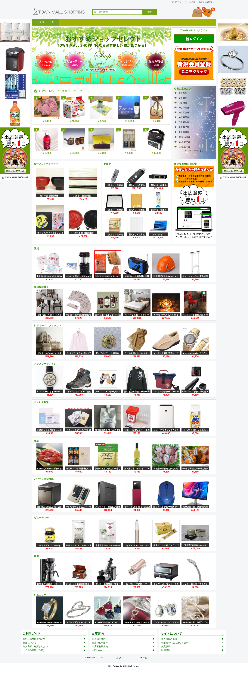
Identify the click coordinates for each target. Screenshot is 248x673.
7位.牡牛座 (184, 122)
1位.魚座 (183, 93)
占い (118, 657)
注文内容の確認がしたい (35, 646)
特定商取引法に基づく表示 (174, 642)
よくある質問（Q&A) (33, 650)
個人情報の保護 (169, 639)
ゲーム (143, 657)
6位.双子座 (184, 117)
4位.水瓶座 (184, 107)
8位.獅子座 (184, 127)
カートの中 (190, 2)
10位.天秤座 (184, 137)
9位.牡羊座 (184, 132)
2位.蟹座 (183, 98)
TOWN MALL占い (195, 150)
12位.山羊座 (184, 147)
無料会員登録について (34, 639)
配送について (29, 642)
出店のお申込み (100, 642)
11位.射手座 (184, 142)
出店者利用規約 (100, 646)
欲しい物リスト (207, 2)
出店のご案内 (99, 639)
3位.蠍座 (183, 103)
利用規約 (165, 650)
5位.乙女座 (184, 112)
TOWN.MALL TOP (94, 657)
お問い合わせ (99, 650)
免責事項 (165, 646)
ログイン (176, 2)
